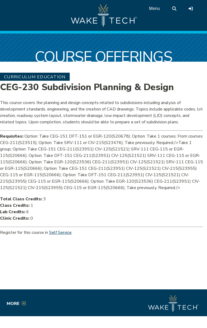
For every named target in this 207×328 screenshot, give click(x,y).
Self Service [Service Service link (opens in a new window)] (60, 232)
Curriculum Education (35, 77)
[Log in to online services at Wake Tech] (191, 8)
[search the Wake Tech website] (174, 8)
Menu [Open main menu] (154, 8)
